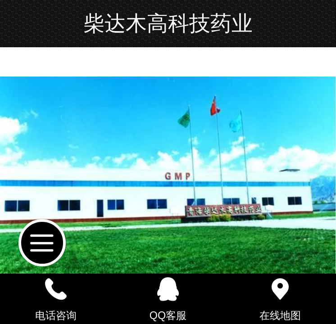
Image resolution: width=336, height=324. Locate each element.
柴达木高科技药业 (168, 23)
